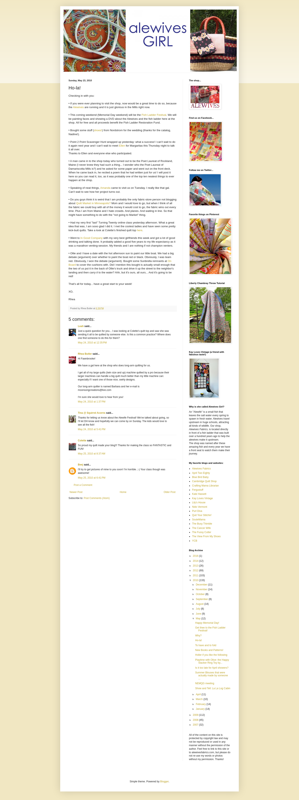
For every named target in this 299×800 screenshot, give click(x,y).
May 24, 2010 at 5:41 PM (91, 429)
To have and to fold (205, 645)
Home (123, 492)
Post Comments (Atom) (97, 498)
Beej (80, 464)
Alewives (78, 107)
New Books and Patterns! (209, 650)
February (201, 704)
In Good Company (91, 238)
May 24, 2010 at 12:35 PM (92, 342)
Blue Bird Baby (200, 477)
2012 (196, 570)
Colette (82, 440)
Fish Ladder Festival (154, 114)
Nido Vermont (199, 506)
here (139, 230)
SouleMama (198, 519)
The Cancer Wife (201, 528)
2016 (196, 555)
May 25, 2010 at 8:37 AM (91, 453)
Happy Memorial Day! (207, 622)
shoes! (98, 130)
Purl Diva (197, 511)
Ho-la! (198, 640)
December (202, 584)
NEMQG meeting (204, 683)
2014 (196, 560)
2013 (196, 565)
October (200, 594)
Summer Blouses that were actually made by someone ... (211, 675)
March (199, 699)
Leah (81, 326)
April (198, 694)
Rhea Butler (85, 353)
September (202, 599)
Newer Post (76, 492)
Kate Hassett (199, 494)
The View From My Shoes (206, 536)
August (200, 603)
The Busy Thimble (202, 523)
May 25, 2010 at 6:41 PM (91, 477)
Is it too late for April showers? (211, 667)
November (202, 589)
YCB (194, 540)
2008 (196, 720)
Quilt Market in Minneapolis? (93, 203)
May (198, 618)
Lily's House (198, 502)
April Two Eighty (201, 473)
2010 (196, 580)
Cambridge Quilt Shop (204, 481)
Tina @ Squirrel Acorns (91, 412)
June (199, 613)
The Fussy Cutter (201, 532)
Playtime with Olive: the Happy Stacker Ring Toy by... (212, 661)
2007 (196, 724)
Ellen (122, 145)
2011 (196, 575)
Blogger (164, 781)
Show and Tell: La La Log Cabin (212, 688)
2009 (196, 715)
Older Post (169, 492)
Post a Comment (83, 485)
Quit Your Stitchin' (202, 515)
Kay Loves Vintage (202, 498)
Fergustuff (197, 489)
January (200, 708)
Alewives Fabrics (201, 468)
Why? (198, 635)
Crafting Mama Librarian (205, 485)
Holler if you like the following (211, 654)
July (198, 608)
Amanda (105, 187)
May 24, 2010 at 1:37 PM (91, 401)
